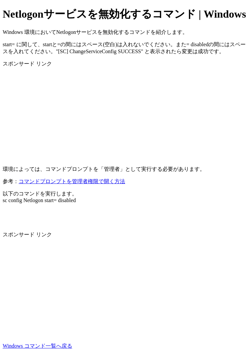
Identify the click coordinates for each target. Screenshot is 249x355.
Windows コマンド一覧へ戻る (37, 346)
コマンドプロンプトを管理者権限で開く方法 (72, 181)
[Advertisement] (124, 114)
